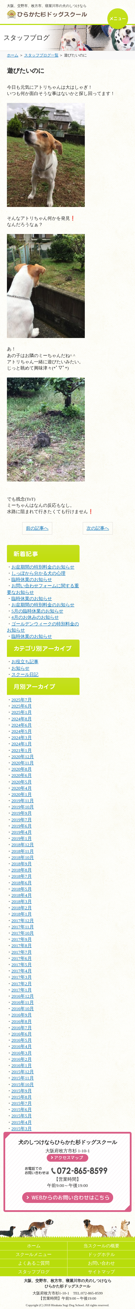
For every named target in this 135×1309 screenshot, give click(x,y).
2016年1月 (21, 1065)
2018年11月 (22, 851)
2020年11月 (22, 762)
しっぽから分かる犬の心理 (38, 573)
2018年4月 (21, 895)
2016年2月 (21, 1059)
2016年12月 (22, 996)
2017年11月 (22, 926)
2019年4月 (21, 832)
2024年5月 (21, 731)
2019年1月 (21, 838)
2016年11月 (22, 1002)
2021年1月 (21, 750)
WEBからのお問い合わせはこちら (71, 1197)
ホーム (12, 55)
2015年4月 (21, 1122)
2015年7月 (21, 1103)
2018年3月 (21, 901)
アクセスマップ (68, 1158)
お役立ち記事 (24, 661)
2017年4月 (21, 970)
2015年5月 (21, 1115)
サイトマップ (101, 1271)
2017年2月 (21, 983)
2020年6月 (21, 775)
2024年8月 (21, 718)
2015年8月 (21, 1097)
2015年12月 (22, 1071)
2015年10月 (22, 1084)
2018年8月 (21, 870)
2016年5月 (21, 1040)
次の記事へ (98, 528)
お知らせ (20, 668)
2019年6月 (21, 826)
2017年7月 (21, 952)
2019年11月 (22, 800)
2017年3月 (21, 977)
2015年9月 (21, 1090)
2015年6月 (21, 1109)
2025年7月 (21, 699)
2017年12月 (22, 920)
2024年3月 (21, 737)
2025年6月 (21, 706)
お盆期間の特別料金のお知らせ (42, 567)
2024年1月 (21, 743)
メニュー (117, 18)
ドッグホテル (101, 1254)
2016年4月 (21, 1046)
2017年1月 (21, 989)
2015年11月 (22, 1078)
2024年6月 (21, 725)
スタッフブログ (34, 1271)
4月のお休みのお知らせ (35, 617)
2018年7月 (21, 876)
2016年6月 (21, 1034)
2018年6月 (21, 882)
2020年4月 (21, 788)
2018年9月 (21, 863)
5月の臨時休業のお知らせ (37, 611)
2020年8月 (21, 769)
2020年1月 (21, 794)
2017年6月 (21, 958)
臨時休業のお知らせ (31, 579)
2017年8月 (21, 945)
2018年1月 (21, 914)
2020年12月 (22, 756)
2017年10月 (22, 933)
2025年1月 (21, 712)
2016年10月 (22, 1008)
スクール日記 (24, 674)
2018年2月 (21, 907)
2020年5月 (21, 781)
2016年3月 (21, 1053)
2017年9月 (21, 939)
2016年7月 (21, 1027)
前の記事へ (37, 528)
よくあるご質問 (34, 1263)
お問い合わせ (101, 1263)
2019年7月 (21, 819)
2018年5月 (21, 889)
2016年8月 (21, 1021)
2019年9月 (21, 813)
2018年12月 (22, 844)
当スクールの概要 (101, 1245)
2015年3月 (21, 1128)
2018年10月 (22, 857)
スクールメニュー (34, 1254)
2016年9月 (21, 1014)
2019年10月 (22, 806)
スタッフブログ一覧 (41, 55)
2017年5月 (21, 964)
